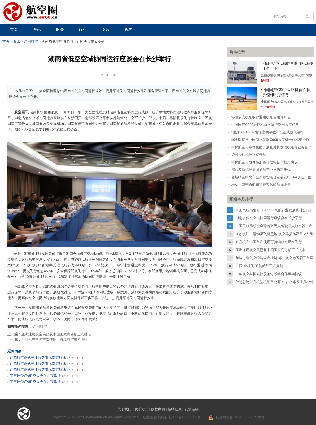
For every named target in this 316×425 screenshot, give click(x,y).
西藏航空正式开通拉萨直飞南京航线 (38, 358)
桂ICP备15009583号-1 (186, 417)
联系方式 (141, 409)
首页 (5, 41)
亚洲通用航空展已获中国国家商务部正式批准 (56, 334)
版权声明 (158, 409)
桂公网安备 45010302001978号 (237, 417)
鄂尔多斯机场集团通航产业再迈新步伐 (261, 170)
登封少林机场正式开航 (248, 155)
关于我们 (124, 409)
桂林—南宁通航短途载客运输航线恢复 (261, 185)
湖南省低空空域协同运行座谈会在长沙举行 (269, 218)
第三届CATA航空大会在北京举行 (35, 376)
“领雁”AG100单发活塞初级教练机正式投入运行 (267, 132)
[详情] (265, 80)
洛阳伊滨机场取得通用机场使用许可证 (261, 117)
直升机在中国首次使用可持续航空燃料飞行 (54, 339)
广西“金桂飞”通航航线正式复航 (259, 266)
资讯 (16, 41)
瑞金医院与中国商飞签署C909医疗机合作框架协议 (270, 140)
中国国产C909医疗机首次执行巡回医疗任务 (265, 125)
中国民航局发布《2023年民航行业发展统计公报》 (274, 210)
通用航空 (31, 41)
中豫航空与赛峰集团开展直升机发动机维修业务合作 (271, 147)
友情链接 (192, 409)
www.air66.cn (96, 417)
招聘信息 (175, 409)
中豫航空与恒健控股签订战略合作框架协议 (264, 162)
